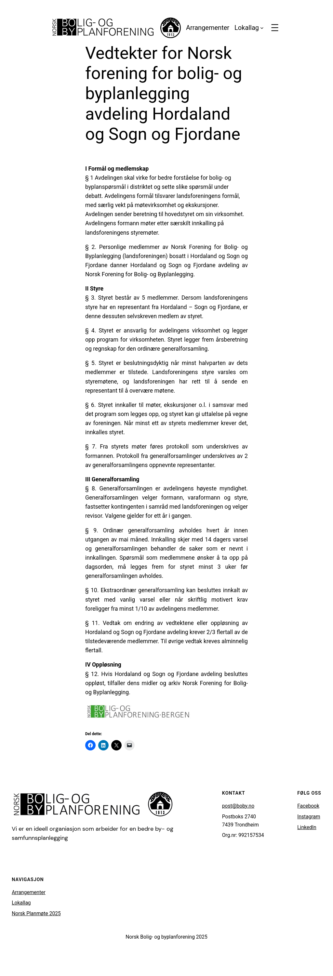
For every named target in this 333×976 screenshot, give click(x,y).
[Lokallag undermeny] (262, 28)
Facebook (308, 806)
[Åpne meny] (275, 27)
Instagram (308, 817)
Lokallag (21, 903)
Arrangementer (29, 892)
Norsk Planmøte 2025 (36, 914)
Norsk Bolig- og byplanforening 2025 (166, 937)
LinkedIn (306, 827)
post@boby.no (238, 806)
